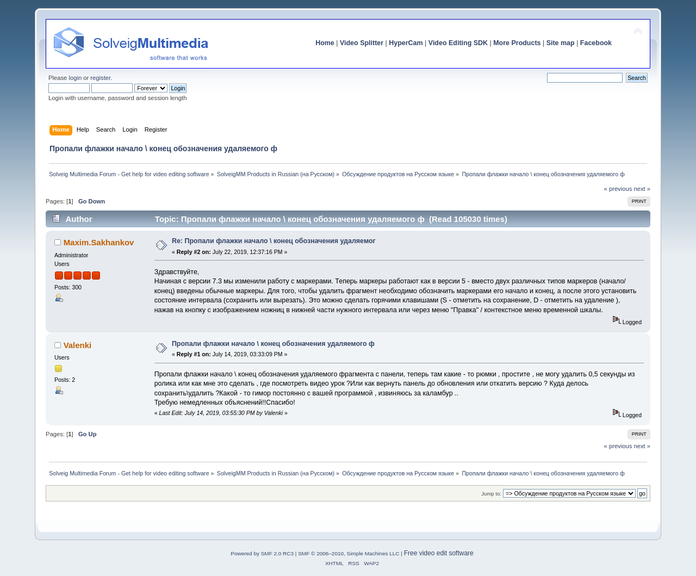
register (100, 78)
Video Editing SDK (458, 43)
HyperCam (405, 43)
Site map (560, 43)
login (75, 78)
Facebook (596, 43)
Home (324, 43)
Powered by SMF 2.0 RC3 (262, 553)
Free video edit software (439, 553)
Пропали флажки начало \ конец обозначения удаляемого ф (273, 344)
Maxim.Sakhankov (99, 242)
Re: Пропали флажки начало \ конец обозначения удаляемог (274, 241)
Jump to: (491, 494)
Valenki (78, 345)
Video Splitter (361, 43)
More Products (516, 43)
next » (641, 188)
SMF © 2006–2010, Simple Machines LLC (348, 553)
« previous (618, 188)
